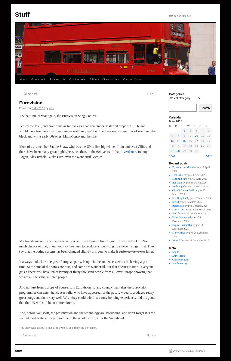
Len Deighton (179, 198)
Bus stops (177, 182)
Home (23, 79)
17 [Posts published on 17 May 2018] (196, 140)
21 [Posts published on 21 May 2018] (178, 146)
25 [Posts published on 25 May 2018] (202, 146)
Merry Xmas (178, 232)
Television (61, 327)
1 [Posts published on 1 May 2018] (184, 130)
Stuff (22, 14)
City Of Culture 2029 (183, 190)
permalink (90, 327)
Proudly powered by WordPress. (189, 350)
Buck (175, 213)
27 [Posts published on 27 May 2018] (172, 151)
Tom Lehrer (178, 174)
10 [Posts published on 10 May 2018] (196, 135)
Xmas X (176, 240)
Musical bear (179, 178)
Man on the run (180, 209)
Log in (175, 251)
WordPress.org (179, 263)
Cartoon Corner (132, 79)
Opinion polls (77, 79)
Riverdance (128, 152)
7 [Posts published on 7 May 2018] (178, 135)
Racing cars (178, 205)
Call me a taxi (28, 94)
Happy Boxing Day (182, 224)
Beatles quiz (57, 79)
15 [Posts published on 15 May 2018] (184, 140)
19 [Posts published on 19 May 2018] (208, 140)
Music (51, 327)
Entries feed (178, 255)
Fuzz (151, 94)
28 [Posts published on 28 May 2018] (178, 151)
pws (51, 108)
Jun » (209, 155)
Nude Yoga (178, 186)
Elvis (175, 201)
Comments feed (180, 259)
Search (205, 107)
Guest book (38, 79)
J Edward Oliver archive (104, 79)
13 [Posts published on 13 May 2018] (172, 140)
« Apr (172, 155)
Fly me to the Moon (182, 167)
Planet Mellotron (181, 217)
